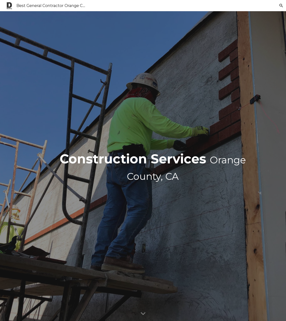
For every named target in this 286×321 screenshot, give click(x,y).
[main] (153, 166)
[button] (281, 5)
